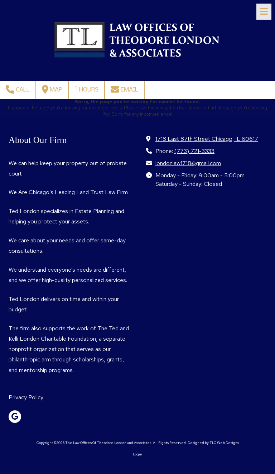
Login (137, 454)
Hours (86, 89)
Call (18, 89)
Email (124, 89)
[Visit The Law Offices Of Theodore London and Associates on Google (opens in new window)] (15, 416)
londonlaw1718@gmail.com (188, 163)
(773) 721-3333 (194, 151)
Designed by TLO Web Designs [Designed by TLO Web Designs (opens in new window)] (213, 442)
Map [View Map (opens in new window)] (52, 89)
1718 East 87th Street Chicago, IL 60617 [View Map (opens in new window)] (206, 139)
